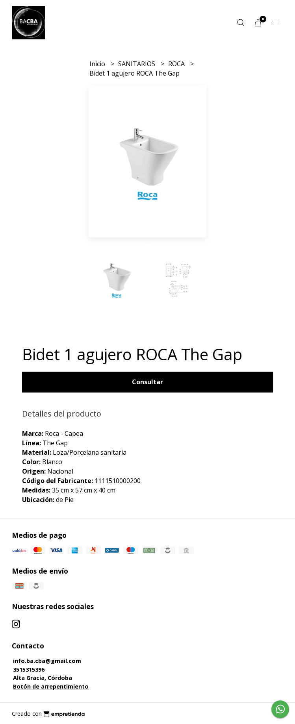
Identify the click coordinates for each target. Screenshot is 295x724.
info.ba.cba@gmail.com (47, 661)
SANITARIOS (137, 63)
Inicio (98, 63)
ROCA (177, 63)
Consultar (147, 382)
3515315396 (29, 669)
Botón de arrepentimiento (51, 686)
